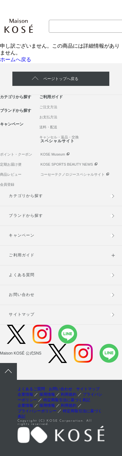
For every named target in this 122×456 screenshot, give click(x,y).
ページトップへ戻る (60, 78)
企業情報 (25, 394)
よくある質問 (21, 275)
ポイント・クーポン (16, 154)
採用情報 (47, 394)
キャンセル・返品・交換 (59, 137)
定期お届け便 (10, 164)
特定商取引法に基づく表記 (66, 400)
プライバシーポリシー (37, 411)
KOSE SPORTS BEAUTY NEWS (66, 164)
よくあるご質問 (31, 389)
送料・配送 (48, 127)
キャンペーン (11, 124)
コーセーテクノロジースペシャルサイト (72, 174)
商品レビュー (10, 174)
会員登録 (7, 184)
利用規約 (68, 394)
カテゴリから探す (15, 97)
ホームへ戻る (15, 59)
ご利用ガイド (51, 97)
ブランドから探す (15, 110)
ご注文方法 (48, 107)
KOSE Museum (52, 154)
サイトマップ (21, 314)
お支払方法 (48, 117)
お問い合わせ (21, 294)
